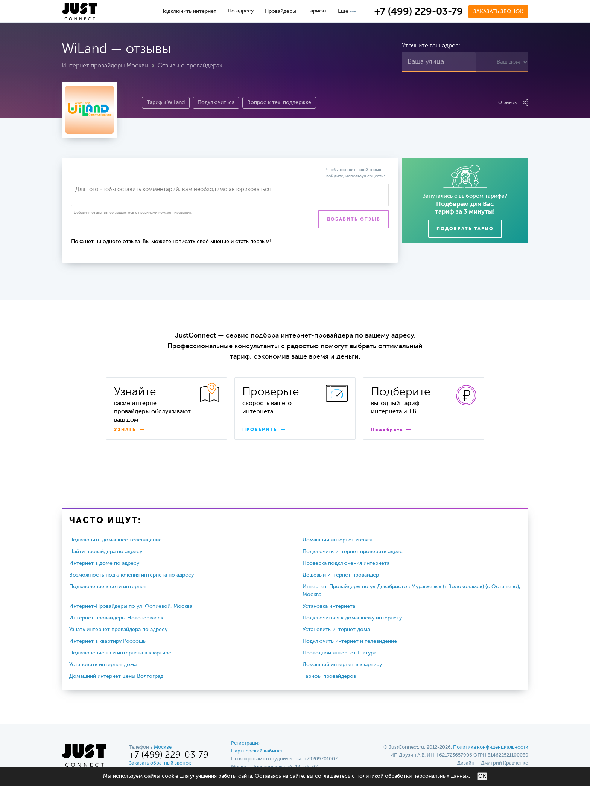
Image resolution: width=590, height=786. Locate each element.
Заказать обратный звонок (160, 763)
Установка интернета (329, 606)
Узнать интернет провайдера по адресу (118, 629)
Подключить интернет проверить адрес (353, 551)
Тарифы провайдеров (329, 676)
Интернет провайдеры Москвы (105, 66)
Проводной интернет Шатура (339, 653)
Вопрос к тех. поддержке (279, 102)
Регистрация (246, 743)
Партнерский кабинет (257, 751)
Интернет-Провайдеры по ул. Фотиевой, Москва (130, 606)
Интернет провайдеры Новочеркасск (116, 618)
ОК (482, 776)
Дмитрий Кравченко (504, 763)
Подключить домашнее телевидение (115, 540)
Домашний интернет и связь (338, 540)
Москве (163, 747)
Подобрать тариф (465, 229)
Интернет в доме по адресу (104, 563)
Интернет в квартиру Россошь (107, 641)
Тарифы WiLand (166, 102)
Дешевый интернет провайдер (341, 575)
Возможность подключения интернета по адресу (131, 575)
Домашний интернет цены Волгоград (116, 676)
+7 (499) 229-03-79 (418, 12)
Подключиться (216, 102)
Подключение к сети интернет (107, 586)
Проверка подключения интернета (346, 563)
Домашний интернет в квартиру (342, 664)
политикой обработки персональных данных (412, 776)
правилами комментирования (164, 212)
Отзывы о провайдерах (190, 66)
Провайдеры (280, 11)
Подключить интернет (188, 11)
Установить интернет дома (336, 629)
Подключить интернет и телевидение (350, 641)
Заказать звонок (498, 11)
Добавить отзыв (353, 219)
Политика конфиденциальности (490, 747)
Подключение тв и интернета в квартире (120, 653)
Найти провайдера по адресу (105, 551)
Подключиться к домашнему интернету (352, 618)
